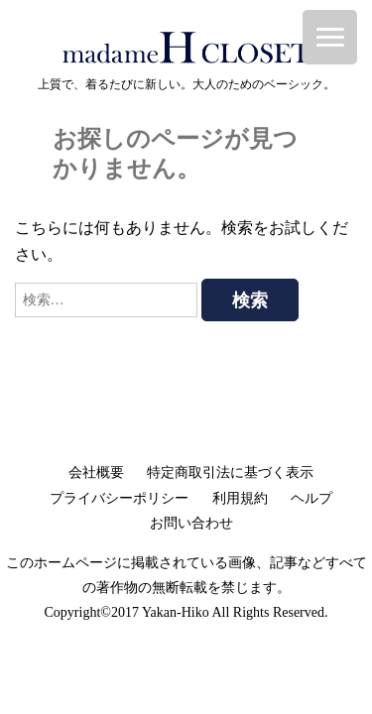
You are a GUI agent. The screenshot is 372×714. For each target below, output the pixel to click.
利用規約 (240, 498)
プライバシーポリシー (119, 498)
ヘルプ (311, 498)
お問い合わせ (191, 523)
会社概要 (96, 472)
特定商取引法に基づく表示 (230, 472)
